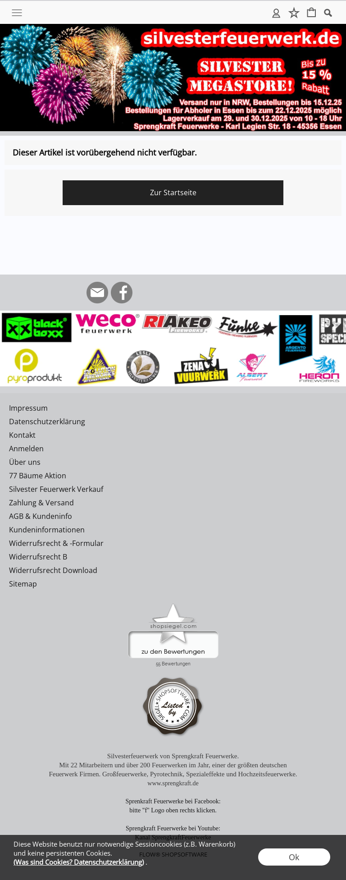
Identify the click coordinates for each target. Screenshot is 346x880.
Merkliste (293, 13)
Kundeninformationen (47, 530)
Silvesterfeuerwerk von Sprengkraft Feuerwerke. (173, 756)
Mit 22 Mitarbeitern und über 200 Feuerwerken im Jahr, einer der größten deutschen (173, 765)
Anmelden (276, 13)
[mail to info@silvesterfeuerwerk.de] (97, 292)
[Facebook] (121, 292)
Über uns (25, 462)
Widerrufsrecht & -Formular (56, 543)
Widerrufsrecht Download (53, 570)
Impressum (28, 408)
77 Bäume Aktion (37, 476)
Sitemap (23, 584)
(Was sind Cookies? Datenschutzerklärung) (79, 861)
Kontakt (22, 435)
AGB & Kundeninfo (40, 516)
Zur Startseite (173, 192)
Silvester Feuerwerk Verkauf (56, 489)
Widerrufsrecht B (38, 557)
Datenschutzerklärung (47, 421)
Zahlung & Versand (41, 503)
